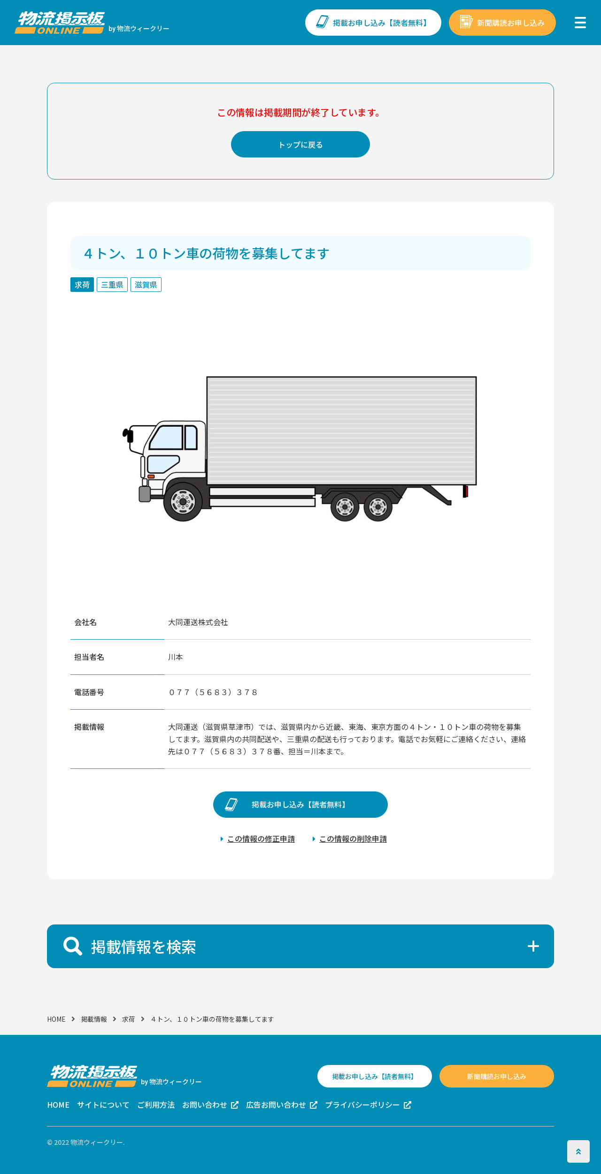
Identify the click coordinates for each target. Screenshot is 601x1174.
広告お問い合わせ (276, 1104)
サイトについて (103, 1104)
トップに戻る (300, 144)
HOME (56, 1019)
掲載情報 (94, 1019)
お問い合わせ (204, 1104)
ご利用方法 (156, 1104)
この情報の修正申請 (261, 838)
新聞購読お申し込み (511, 22)
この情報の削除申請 (353, 838)
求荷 (128, 1019)
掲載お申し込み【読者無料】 (382, 22)
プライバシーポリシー (362, 1104)
